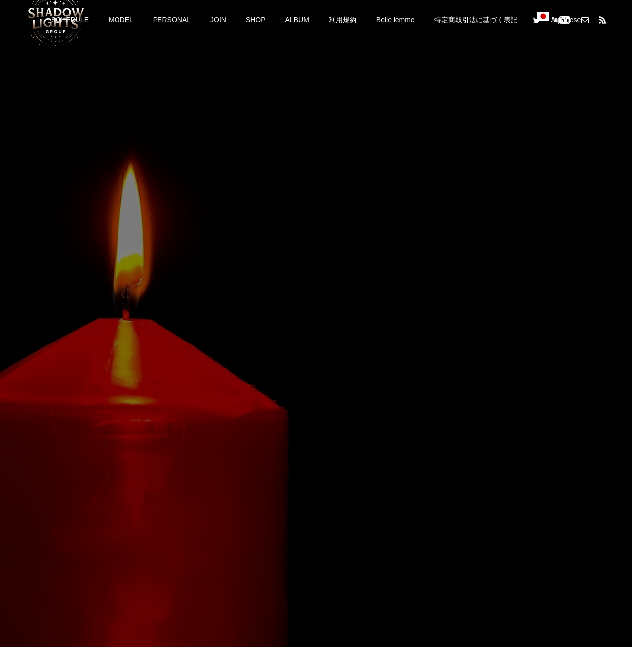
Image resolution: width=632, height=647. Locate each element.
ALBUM (297, 20)
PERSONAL (172, 20)
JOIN (218, 20)
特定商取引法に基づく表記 (475, 20)
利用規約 (342, 20)
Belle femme (395, 20)
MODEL (121, 20)
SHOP (256, 20)
